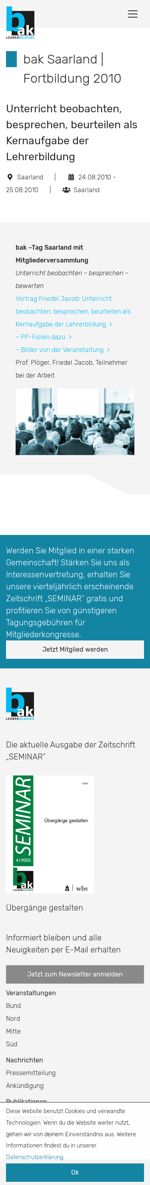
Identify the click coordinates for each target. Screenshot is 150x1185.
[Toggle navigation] (133, 14)
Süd (11, 1044)
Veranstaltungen (31, 993)
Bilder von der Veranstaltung (65, 350)
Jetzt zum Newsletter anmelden (75, 974)
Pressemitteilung (31, 1073)
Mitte (13, 1031)
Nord (13, 1018)
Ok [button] (75, 1172)
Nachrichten (24, 1060)
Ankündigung (25, 1086)
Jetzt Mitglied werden (75, 649)
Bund (13, 1006)
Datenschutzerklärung (34, 1157)
